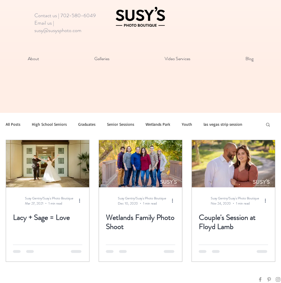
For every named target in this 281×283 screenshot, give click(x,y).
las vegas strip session (223, 124)
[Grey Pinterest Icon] (269, 279)
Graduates (86, 124)
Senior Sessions (120, 124)
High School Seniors (49, 124)
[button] (268, 125)
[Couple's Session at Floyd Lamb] (233, 163)
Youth (187, 124)
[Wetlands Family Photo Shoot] (140, 163)
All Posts (13, 124)
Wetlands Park (158, 124)
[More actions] (81, 200)
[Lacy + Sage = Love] (47, 163)
